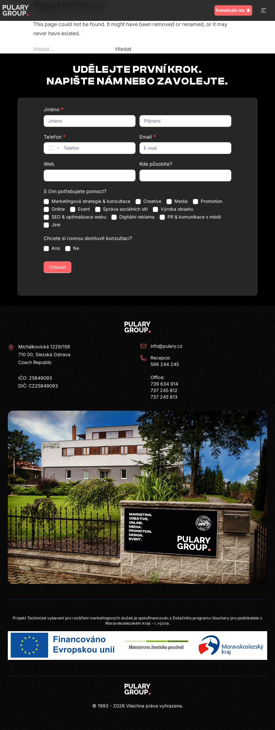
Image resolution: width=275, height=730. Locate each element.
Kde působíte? (155, 164)
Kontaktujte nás (233, 10)
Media (177, 201)
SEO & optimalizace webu (75, 217)
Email (147, 137)
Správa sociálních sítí (121, 209)
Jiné (52, 225)
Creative (148, 201)
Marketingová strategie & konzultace (87, 201)
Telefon (54, 137)
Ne (72, 248)
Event (80, 209)
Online (54, 209)
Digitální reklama (132, 217)
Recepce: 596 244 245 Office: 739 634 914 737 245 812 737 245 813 (159, 377)
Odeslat (57, 267)
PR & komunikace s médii (190, 217)
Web (49, 164)
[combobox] (53, 148)
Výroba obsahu (173, 209)
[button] (263, 10)
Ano (52, 248)
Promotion (207, 201)
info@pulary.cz (161, 346)
